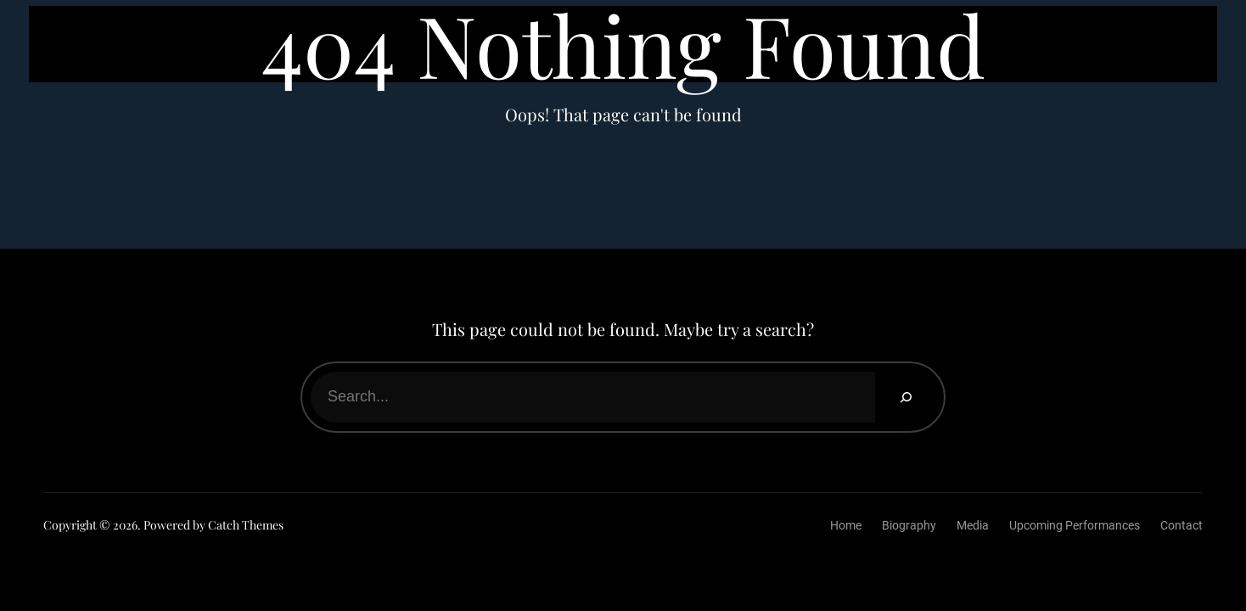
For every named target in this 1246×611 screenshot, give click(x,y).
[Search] (905, 397)
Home (846, 525)
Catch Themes (245, 525)
